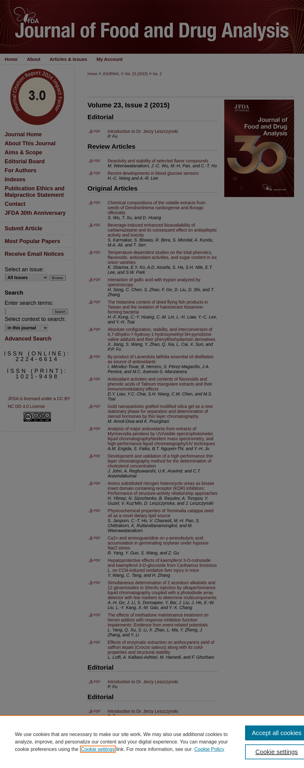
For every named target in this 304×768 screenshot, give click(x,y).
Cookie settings (98, 749)
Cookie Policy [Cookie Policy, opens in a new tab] (209, 749)
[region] (152, 741)
